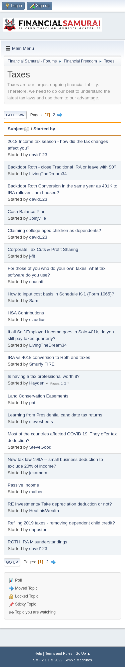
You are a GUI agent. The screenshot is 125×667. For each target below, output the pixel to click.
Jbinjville (37, 218)
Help (38, 653)
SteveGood (40, 447)
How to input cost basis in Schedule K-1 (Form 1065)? (61, 293)
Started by (44, 128)
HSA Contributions (26, 312)
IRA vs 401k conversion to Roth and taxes (49, 357)
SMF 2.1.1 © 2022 (47, 660)
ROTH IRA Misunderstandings (37, 541)
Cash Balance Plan (26, 211)
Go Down (15, 115)
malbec (36, 491)
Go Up (12, 562)
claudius (37, 319)
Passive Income (23, 485)
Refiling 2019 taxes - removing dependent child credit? (61, 522)
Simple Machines (78, 660)
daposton (38, 529)
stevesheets (41, 421)
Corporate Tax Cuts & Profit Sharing (43, 249)
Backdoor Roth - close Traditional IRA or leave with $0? (62, 167)
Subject (19, 128)
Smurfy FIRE (41, 364)
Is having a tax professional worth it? (44, 376)
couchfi (36, 281)
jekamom (38, 472)
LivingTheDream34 (48, 173)
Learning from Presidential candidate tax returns (55, 414)
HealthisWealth (44, 510)
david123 (38, 154)
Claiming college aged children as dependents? (54, 230)
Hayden (36, 383)
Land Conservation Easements (38, 395)
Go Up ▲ (82, 653)
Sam (33, 300)
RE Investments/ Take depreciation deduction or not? (60, 503)
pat (32, 402)
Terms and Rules (58, 653)
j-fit (32, 256)
